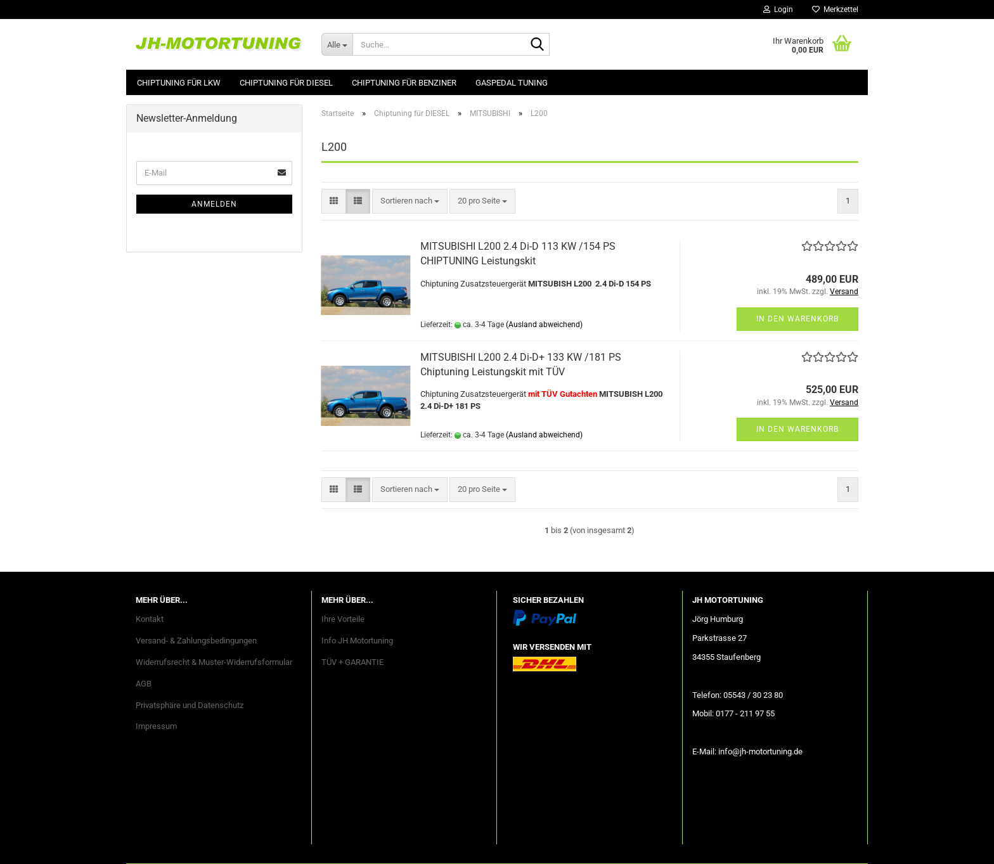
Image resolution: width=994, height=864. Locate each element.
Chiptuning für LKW (179, 82)
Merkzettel (835, 9)
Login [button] (778, 9)
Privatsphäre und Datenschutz (189, 705)
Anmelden (214, 204)
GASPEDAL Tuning (511, 82)
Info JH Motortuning (357, 640)
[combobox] (410, 201)
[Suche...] (336, 44)
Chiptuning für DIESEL (286, 82)
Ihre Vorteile (343, 619)
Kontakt (150, 619)
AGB (144, 683)
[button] (333, 201)
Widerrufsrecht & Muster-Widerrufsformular (214, 662)
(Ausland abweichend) (544, 324)
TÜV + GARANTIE (352, 662)
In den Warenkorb (797, 318)
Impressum (156, 726)
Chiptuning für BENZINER (404, 82)
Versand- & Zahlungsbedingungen (196, 640)
